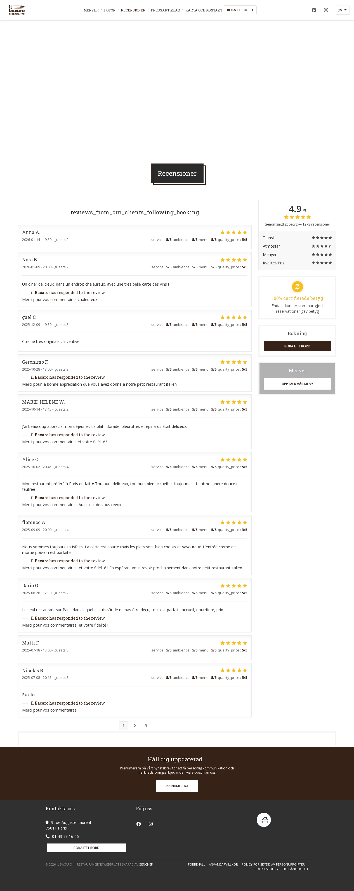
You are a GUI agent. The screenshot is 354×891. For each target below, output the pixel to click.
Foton (109, 10)
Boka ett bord (240, 10)
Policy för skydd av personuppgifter (275, 864)
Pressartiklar (165, 10)
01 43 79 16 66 (65, 836)
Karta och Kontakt (203, 10)
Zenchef (146, 864)
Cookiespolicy (268, 869)
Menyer (91, 10)
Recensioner (133, 10)
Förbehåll (198, 864)
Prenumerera (177, 786)
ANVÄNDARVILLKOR (225, 864)
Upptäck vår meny (297, 383)
